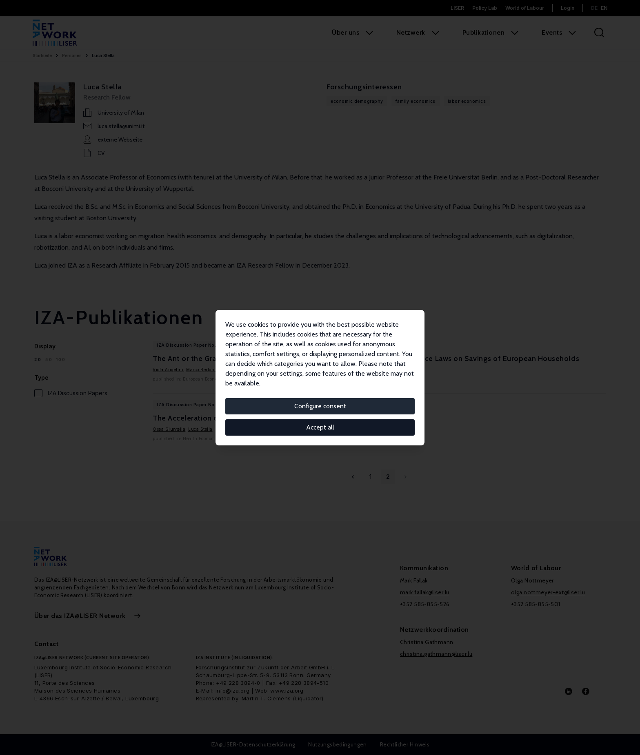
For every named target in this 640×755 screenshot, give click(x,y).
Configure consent (320, 406)
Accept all (320, 427)
